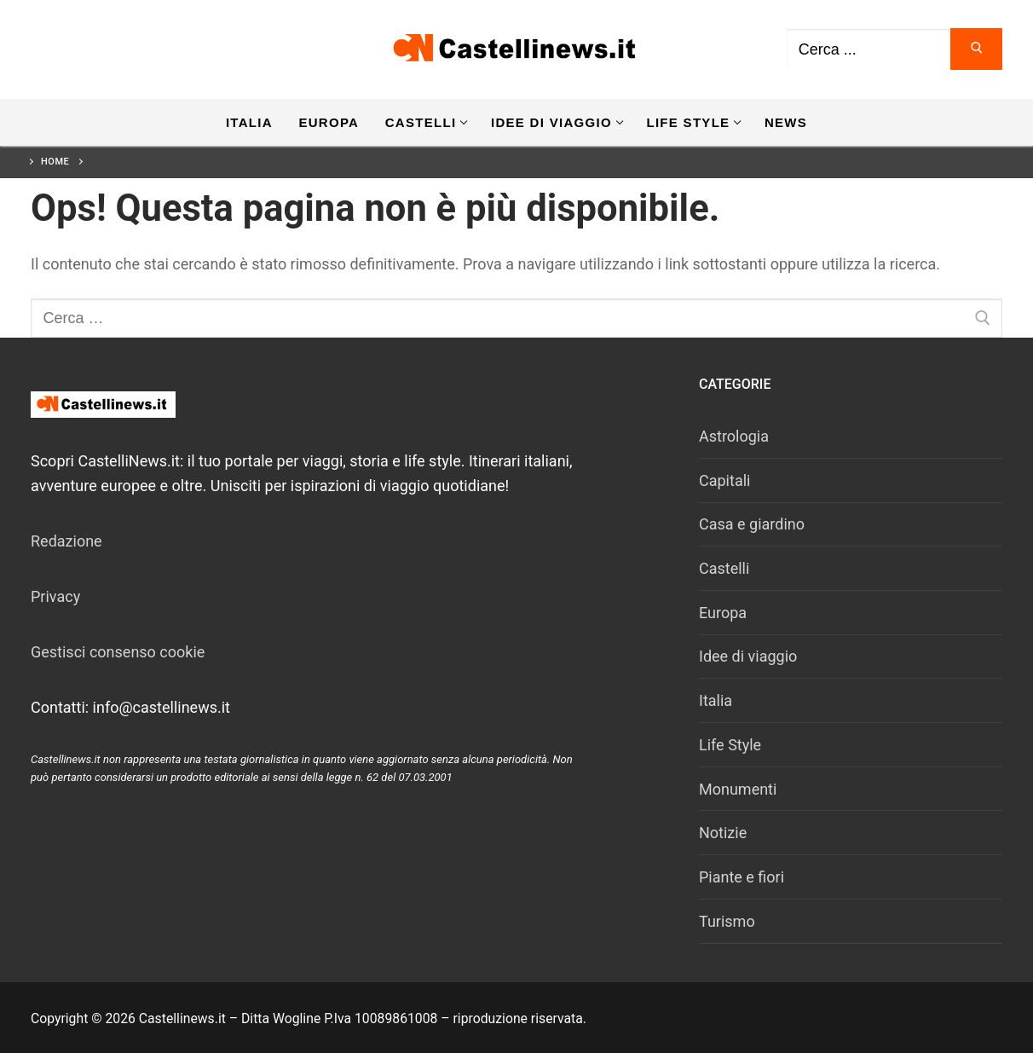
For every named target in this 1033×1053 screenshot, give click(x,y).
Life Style (730, 745)
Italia (715, 700)
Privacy (55, 596)
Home (55, 161)
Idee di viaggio (748, 656)
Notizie (723, 833)
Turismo (727, 921)
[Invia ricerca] (976, 49)
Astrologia (734, 436)
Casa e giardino (752, 524)
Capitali (724, 480)
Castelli (724, 568)
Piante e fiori (741, 877)
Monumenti (737, 789)
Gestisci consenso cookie (118, 652)
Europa (723, 613)
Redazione (66, 541)
